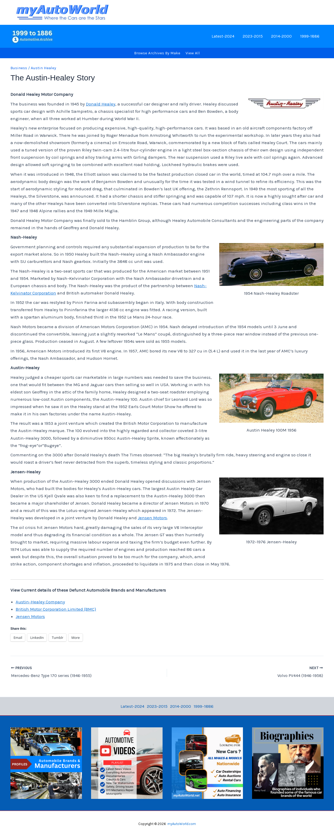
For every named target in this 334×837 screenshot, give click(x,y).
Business (18, 68)
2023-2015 (253, 36)
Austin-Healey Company (40, 601)
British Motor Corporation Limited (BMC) (56, 609)
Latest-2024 (223, 36)
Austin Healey (43, 68)
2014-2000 (281, 36)
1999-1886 (309, 36)
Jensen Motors (152, 517)
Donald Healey (100, 104)
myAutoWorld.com (182, 824)
